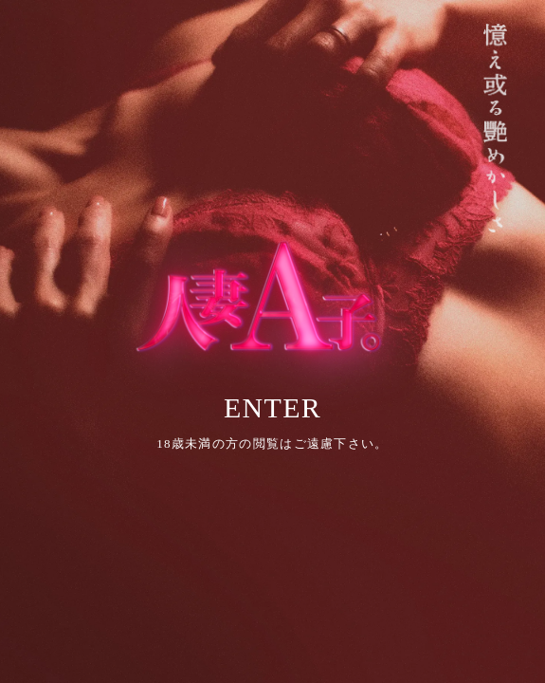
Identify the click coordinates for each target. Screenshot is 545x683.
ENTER (272, 407)
